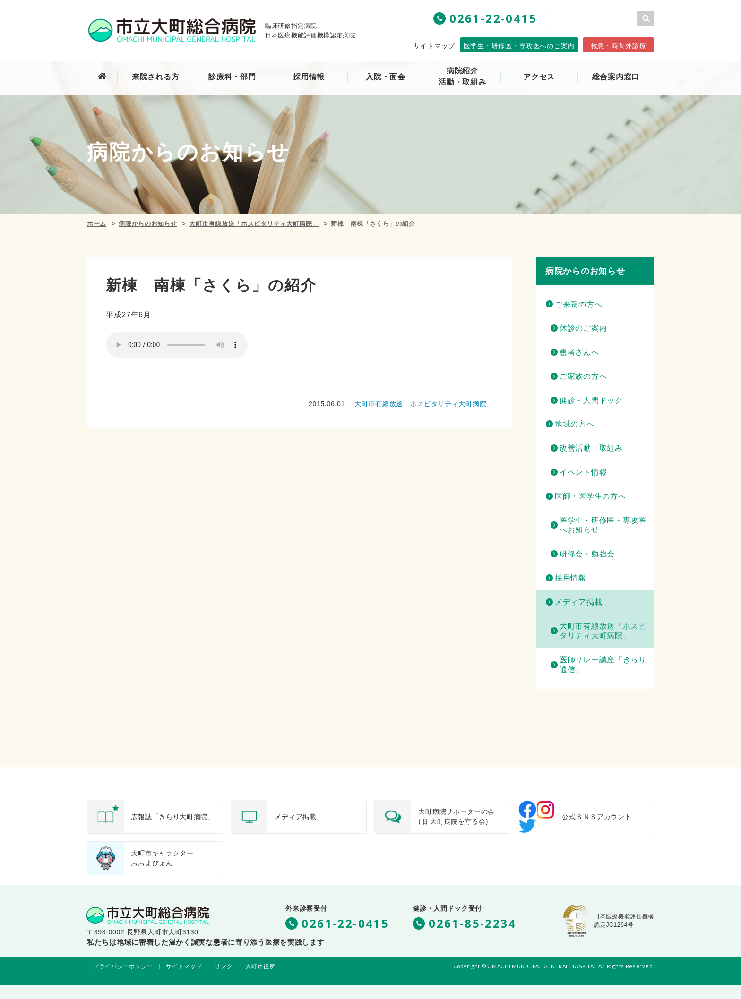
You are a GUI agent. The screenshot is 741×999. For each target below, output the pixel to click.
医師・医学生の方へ (590, 496)
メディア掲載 (578, 602)
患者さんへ (579, 352)
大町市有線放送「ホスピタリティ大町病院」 (254, 223)
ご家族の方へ (583, 376)
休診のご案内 (583, 328)
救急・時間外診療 (618, 46)
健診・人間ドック (591, 400)
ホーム (96, 223)
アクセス (539, 77)
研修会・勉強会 (587, 554)
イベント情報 (583, 472)
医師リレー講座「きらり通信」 (603, 665)
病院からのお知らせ (148, 223)
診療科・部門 (232, 77)
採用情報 (570, 578)
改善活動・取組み (591, 448)
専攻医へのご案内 (519, 46)
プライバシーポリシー (123, 966)
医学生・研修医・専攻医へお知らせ (603, 525)
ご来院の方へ (578, 304)
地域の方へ (575, 424)
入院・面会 (385, 77)
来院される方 (155, 77)
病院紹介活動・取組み (462, 76)
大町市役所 (260, 966)
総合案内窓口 (615, 77)
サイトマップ (434, 46)
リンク (224, 966)
